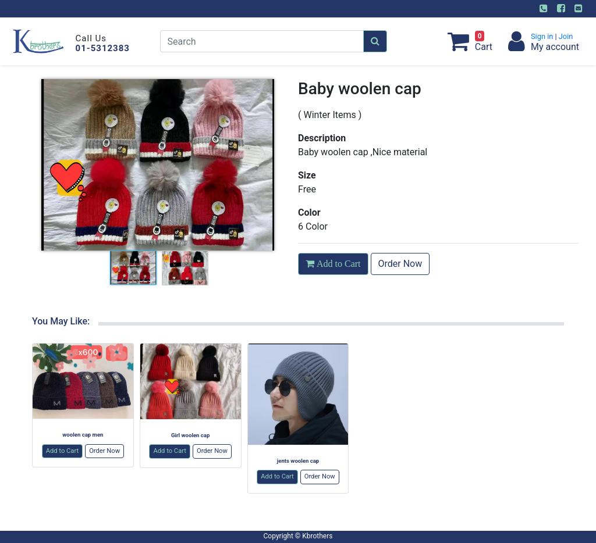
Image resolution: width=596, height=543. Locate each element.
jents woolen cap (298, 461)
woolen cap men (82, 434)
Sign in (543, 36)
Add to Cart (62, 451)
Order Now (400, 263)
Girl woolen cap (190, 435)
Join (565, 36)
